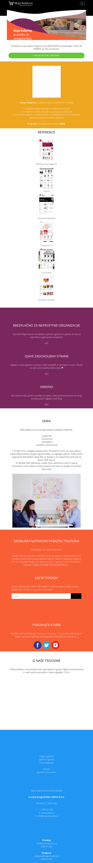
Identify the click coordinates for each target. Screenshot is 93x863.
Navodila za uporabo (46, 772)
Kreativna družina (46, 299)
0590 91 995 (46, 859)
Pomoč (46, 769)
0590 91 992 (47, 809)
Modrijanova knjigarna (46, 164)
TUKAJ (66, 672)
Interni (46, 191)
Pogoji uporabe (46, 756)
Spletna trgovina (46, 759)
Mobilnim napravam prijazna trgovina (46, 541)
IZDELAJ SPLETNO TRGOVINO (46, 55)
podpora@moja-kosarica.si (46, 856)
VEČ (46, 343)
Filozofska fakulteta (47, 218)
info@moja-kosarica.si (46, 843)
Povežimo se (46, 245)
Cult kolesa (46, 272)
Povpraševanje (46, 762)
